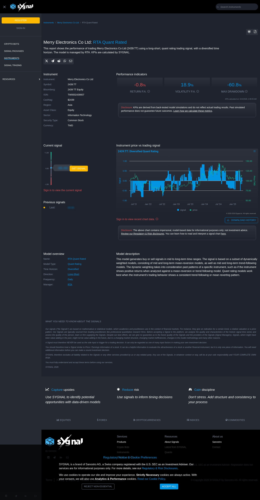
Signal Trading (13, 65)
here (223, 233)
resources (8, 79)
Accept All (169, 486)
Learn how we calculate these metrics (192, 111)
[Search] (238, 7)
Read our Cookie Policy (151, 478)
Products (121, 442)
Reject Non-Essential (98, 486)
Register (21, 20)
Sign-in (20, 28)
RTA (70, 284)
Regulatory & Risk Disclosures (159, 468)
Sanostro (217, 442)
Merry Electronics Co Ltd (68, 23)
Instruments (11, 58)
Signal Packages (14, 51)
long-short (73, 274)
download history (241, 220)
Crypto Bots (11, 44)
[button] (249, 32)
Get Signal (79, 168)
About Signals (172, 442)
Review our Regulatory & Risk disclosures (142, 233)
